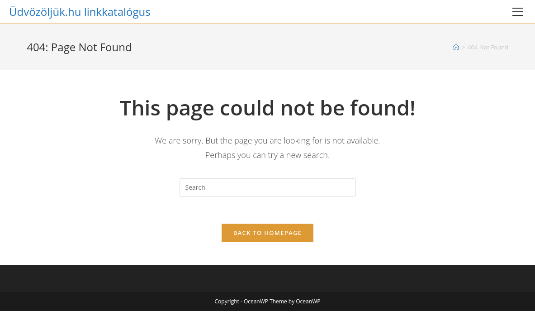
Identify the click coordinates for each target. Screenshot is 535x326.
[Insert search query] (268, 187)
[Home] (456, 47)
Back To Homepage (267, 233)
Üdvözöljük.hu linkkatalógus (80, 11)
